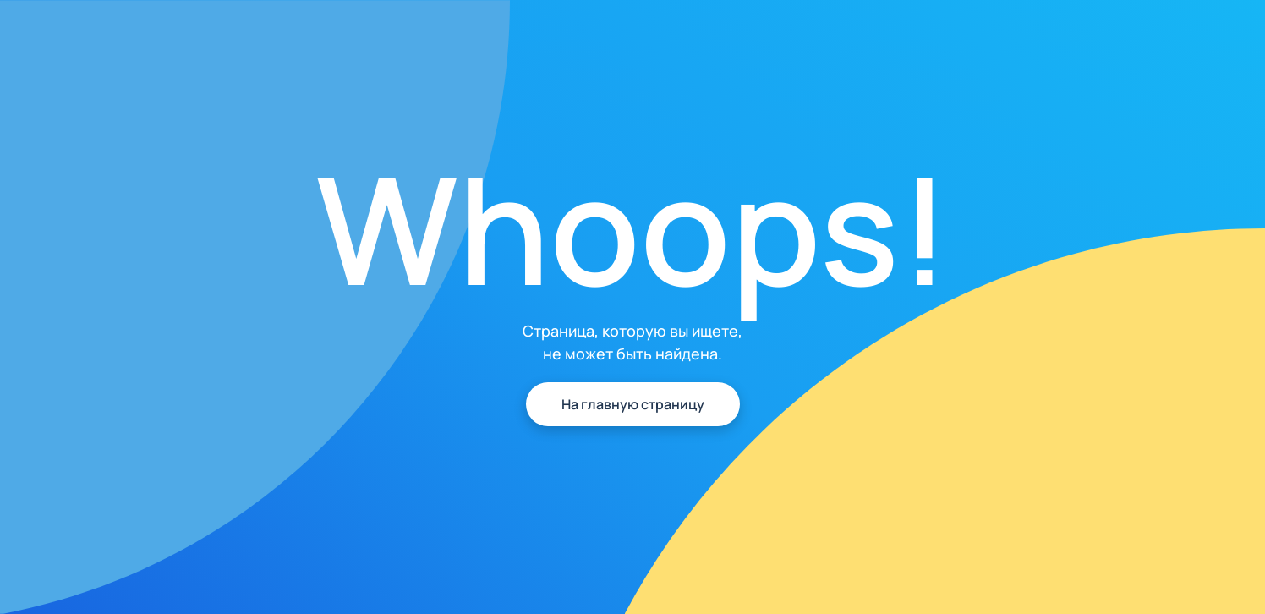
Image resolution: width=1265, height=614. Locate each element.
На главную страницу (632, 404)
